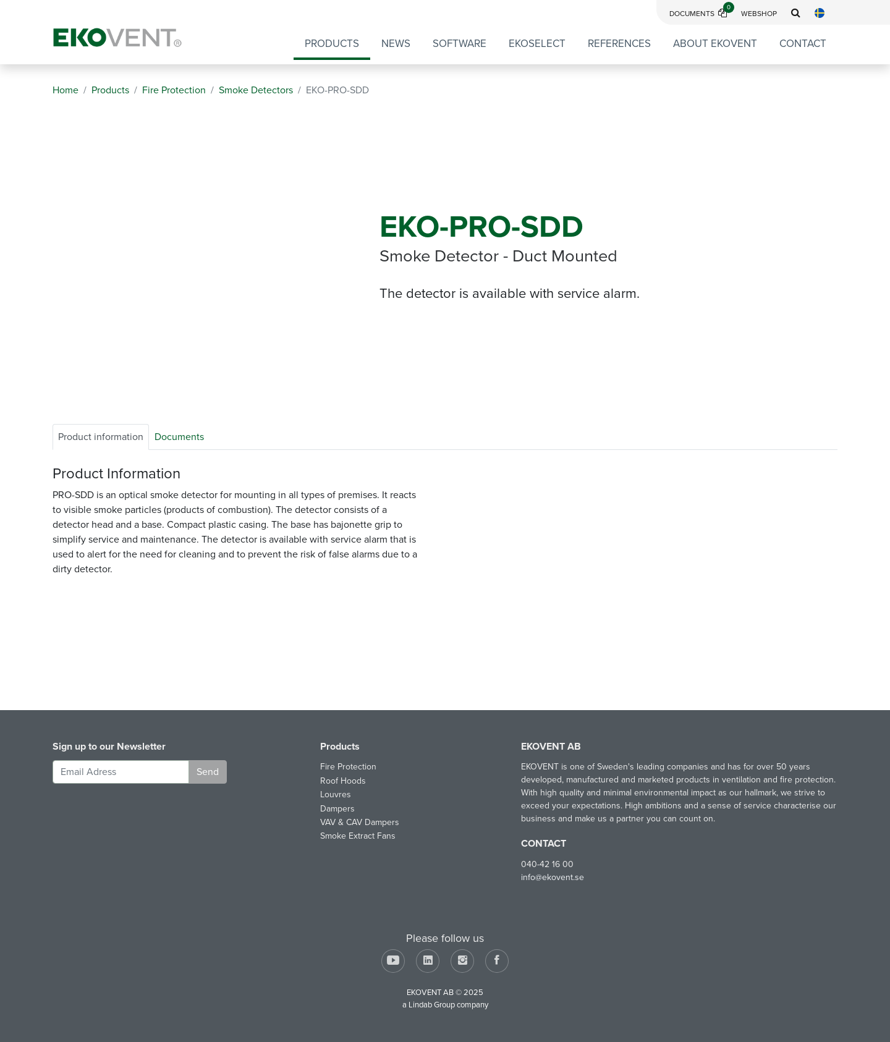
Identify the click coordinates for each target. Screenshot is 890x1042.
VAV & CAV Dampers (359, 822)
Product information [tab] (100, 437)
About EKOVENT (715, 43)
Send (208, 772)
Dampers (337, 808)
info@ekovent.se (552, 877)
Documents (701, 13)
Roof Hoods (343, 781)
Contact (802, 43)
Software (459, 43)
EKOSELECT (537, 43)
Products (332, 43)
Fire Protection (348, 766)
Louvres (335, 794)
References (619, 43)
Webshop (759, 13)
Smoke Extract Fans (358, 836)
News (395, 43)
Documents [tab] (179, 437)
